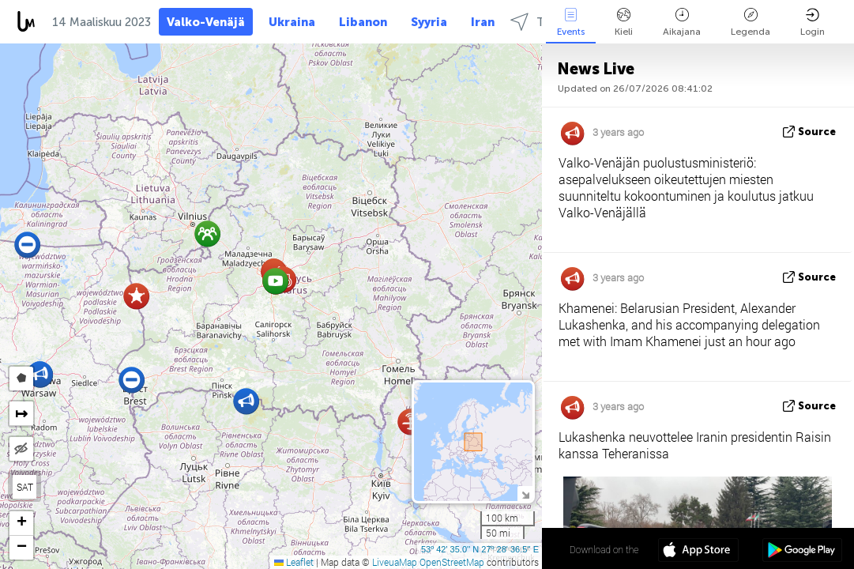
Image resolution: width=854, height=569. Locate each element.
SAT (25, 486)
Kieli (624, 22)
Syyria (429, 22)
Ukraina (292, 22)
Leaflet (294, 562)
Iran (483, 22)
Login (812, 22)
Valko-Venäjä (206, 22)
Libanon (363, 22)
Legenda (750, 22)
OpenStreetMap (451, 562)
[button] (207, 233)
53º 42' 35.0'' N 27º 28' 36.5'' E (480, 549)
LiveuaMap (394, 562)
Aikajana (682, 22)
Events (571, 22)
